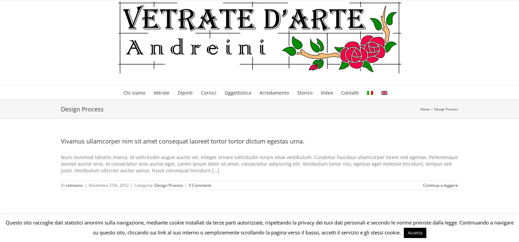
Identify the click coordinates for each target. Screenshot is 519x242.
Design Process (169, 185)
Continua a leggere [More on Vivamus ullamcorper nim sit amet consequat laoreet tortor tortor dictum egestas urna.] (440, 185)
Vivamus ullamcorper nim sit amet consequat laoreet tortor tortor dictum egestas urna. (183, 141)
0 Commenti (200, 185)
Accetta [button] (415, 233)
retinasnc (74, 185)
